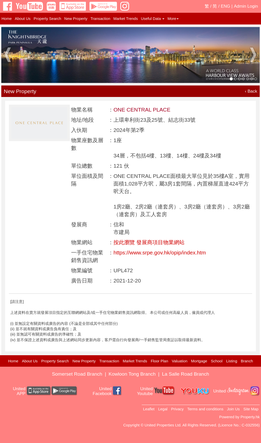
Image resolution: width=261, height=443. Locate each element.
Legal (162, 409)
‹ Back (251, 91)
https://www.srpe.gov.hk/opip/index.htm (159, 252)
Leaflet (148, 409)
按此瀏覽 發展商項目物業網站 (149, 242)
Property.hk (250, 417)
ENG (225, 6)
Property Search (47, 18)
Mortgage (199, 361)
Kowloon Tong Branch (132, 374)
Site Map (250, 409)
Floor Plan (159, 361)
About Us (23, 18)
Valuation (179, 361)
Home (7, 18)
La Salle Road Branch (185, 374)
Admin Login (246, 6)
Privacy (177, 409)
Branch (247, 361)
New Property (75, 18)
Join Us (233, 409)
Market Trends (125, 18)
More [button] (173, 18)
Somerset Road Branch (77, 374)
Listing (231, 361)
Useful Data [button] (153, 18)
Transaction (100, 18)
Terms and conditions (205, 409)
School (217, 361)
